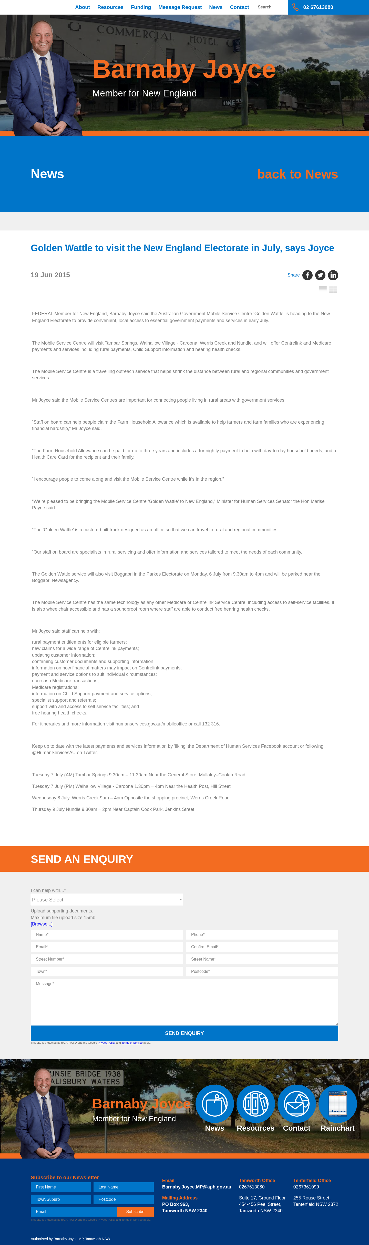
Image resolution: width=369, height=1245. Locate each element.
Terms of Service (131, 1042)
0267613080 (252, 1186)
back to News (291, 174)
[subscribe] (135, 1212)
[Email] (107, 947)
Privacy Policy (106, 1042)
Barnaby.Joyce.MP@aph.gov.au (196, 1186)
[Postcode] (262, 971)
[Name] (107, 935)
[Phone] (262, 935)
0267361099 (306, 1186)
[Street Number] (107, 959)
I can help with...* (48, 890)
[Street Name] (262, 959)
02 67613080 (318, 7)
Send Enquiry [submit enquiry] (184, 1033)
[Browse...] (42, 924)
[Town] (107, 971)
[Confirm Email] (262, 947)
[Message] (184, 1002)
